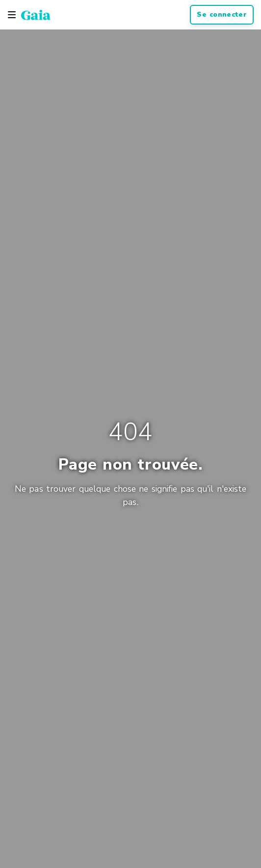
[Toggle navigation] (11, 15)
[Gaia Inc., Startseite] (36, 15)
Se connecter (222, 14)
